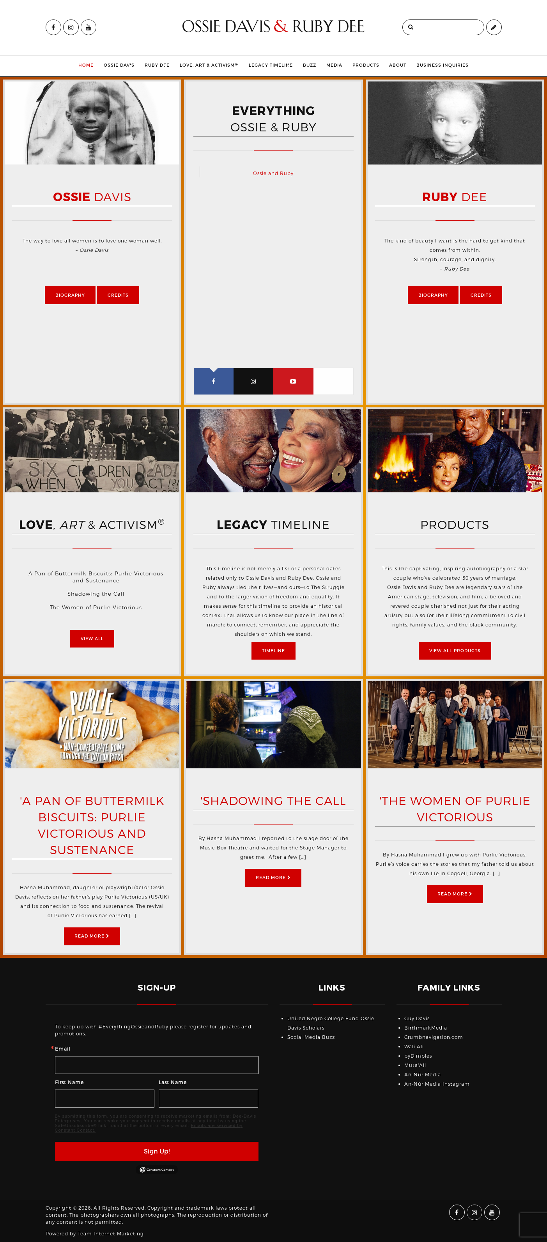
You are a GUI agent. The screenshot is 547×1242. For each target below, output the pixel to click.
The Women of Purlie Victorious (96, 607)
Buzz (326, 65)
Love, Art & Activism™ (214, 65)
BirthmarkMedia (425, 1028)
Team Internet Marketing (111, 1234)
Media (351, 65)
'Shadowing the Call (273, 801)
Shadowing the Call (96, 594)
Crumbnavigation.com (433, 1037)
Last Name (173, 1082)
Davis (92, 197)
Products (382, 65)
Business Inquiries (459, 65)
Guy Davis (417, 1019)
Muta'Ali (415, 1065)
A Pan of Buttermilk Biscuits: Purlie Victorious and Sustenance (95, 577)
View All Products (455, 651)
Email (62, 1049)
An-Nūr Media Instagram (437, 1084)
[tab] (214, 381)
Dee (454, 197)
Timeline (273, 651)
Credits (118, 295)
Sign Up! (157, 1151)
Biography (70, 295)
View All (92, 639)
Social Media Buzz (311, 1037)
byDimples (418, 1056)
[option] (92, 123)
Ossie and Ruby (273, 173)
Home (69, 65)
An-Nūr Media (422, 1075)
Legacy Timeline (277, 65)
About (414, 65)
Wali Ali (414, 1047)
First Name (69, 1082)
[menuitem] (69, 65)
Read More (92, 936)
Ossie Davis (102, 65)
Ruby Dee (151, 65)
